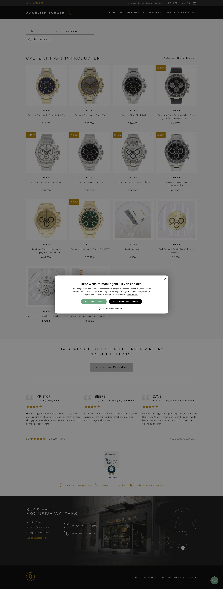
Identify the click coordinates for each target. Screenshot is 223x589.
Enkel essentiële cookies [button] (125, 301)
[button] (111, 308)
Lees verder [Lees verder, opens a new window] (132, 294)
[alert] (111, 294)
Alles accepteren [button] (93, 301)
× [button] (165, 279)
